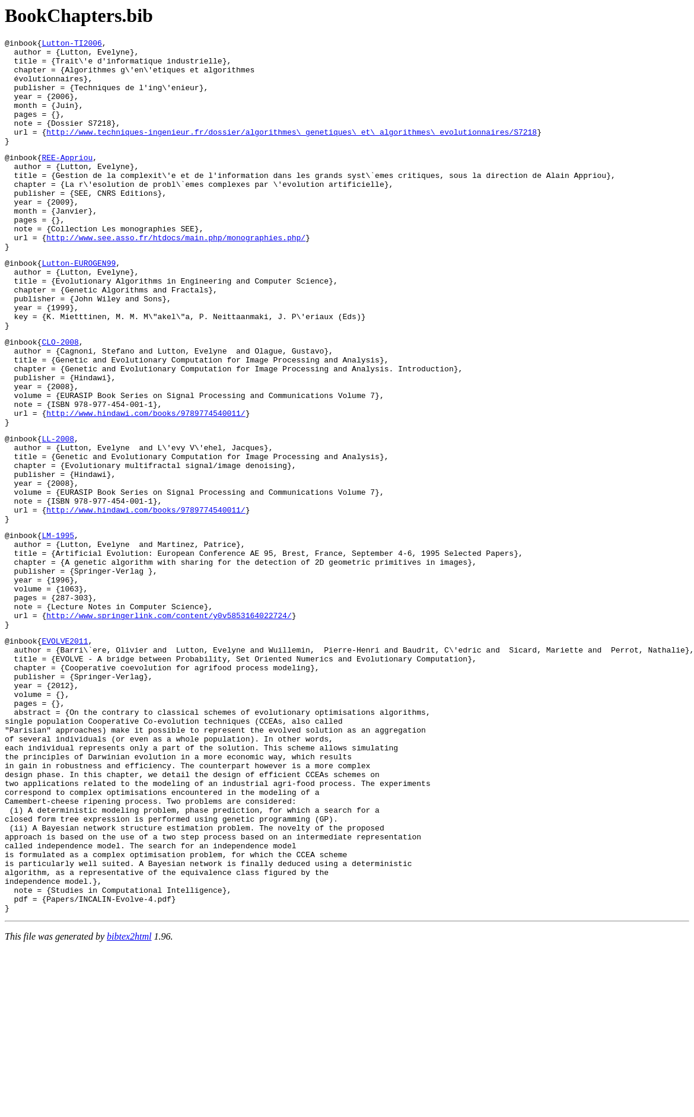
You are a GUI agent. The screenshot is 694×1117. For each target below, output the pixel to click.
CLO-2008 (60, 398)
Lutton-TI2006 (71, 44)
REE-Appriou (67, 180)
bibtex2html (129, 1102)
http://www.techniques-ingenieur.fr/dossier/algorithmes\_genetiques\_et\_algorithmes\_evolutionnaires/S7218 (291, 151)
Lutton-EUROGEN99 (79, 305)
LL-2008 (58, 513)
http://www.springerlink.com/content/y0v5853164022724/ (168, 723)
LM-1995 (58, 627)
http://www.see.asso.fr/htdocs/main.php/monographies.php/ (175, 276)
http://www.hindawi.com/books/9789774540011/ (145, 484)
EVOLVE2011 (65, 752)
